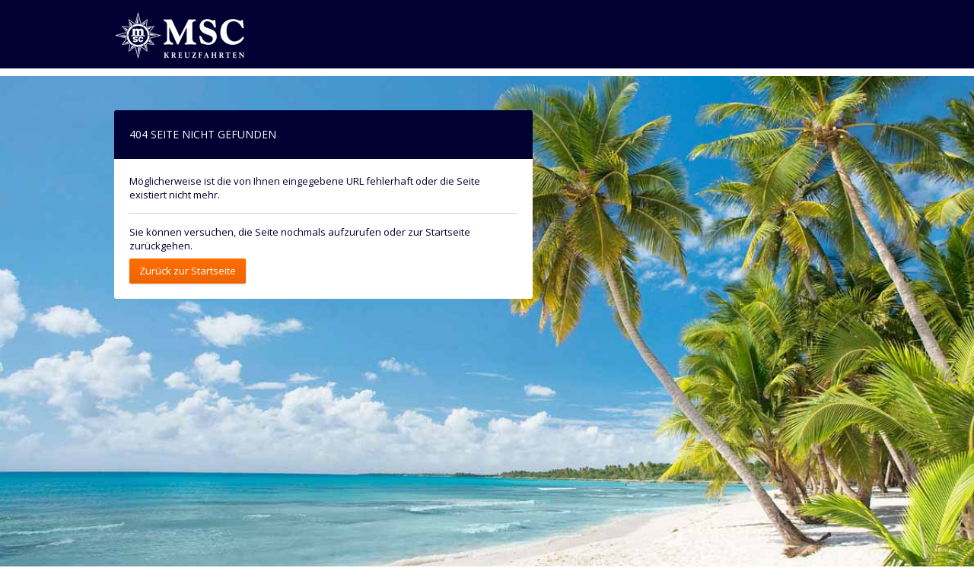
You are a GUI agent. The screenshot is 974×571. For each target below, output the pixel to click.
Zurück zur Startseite (187, 271)
